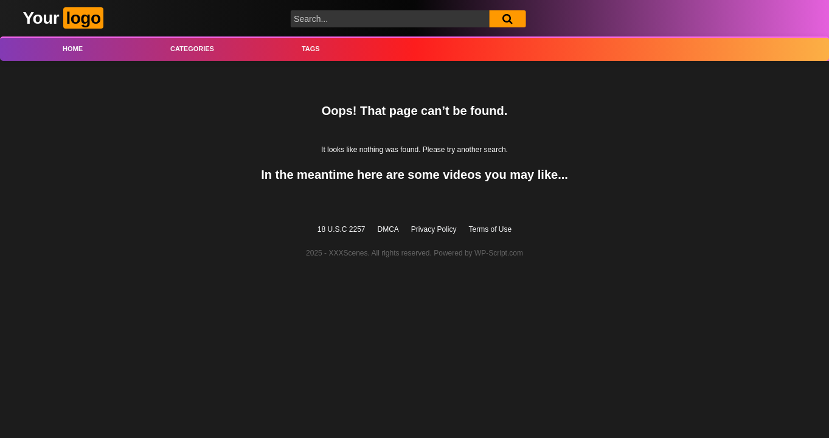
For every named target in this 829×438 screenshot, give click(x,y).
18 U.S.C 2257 (341, 229)
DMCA (388, 229)
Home (73, 48)
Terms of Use (490, 229)
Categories (192, 48)
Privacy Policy (434, 229)
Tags (311, 48)
